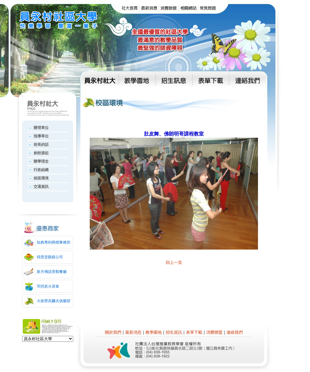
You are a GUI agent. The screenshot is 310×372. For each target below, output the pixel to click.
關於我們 (113, 332)
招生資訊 (174, 332)
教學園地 (153, 332)
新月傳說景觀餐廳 (52, 271)
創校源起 (41, 153)
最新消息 (133, 332)
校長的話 (41, 144)
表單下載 (194, 332)
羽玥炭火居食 (48, 286)
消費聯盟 (214, 332)
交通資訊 (41, 186)
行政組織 (41, 170)
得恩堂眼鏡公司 (50, 257)
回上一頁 (174, 262)
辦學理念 (41, 161)
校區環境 (41, 178)
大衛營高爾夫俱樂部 (53, 301)
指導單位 (41, 136)
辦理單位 (41, 128)
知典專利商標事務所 (53, 242)
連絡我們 (235, 332)
